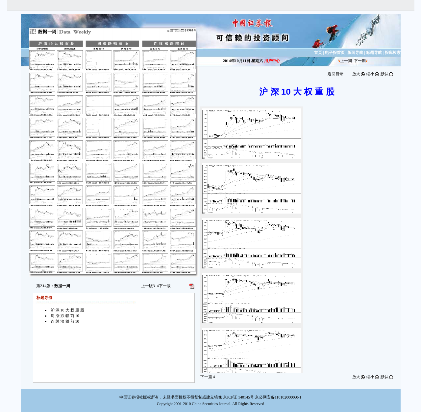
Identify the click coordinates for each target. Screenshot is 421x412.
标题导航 (374, 52)
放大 (358, 74)
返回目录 (335, 74)
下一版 (164, 286)
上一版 (148, 286)
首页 (318, 52)
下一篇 (207, 377)
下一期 (360, 60)
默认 (387, 74)
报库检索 (393, 52)
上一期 (346, 60)
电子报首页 (335, 52)
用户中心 (272, 60)
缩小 (373, 74)
